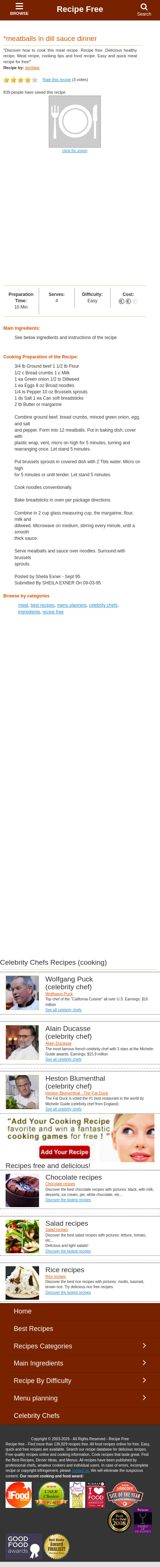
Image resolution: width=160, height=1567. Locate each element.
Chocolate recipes (60, 1184)
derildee (32, 67)
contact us (80, 1470)
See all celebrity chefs (63, 1010)
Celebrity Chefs (37, 1415)
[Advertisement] (80, 220)
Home (23, 1311)
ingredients (29, 612)
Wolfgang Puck (59, 994)
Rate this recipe (56, 79)
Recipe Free (80, 9)
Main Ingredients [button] (80, 1363)
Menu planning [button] (80, 1398)
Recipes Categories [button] (80, 1346)
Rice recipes (55, 1276)
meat (23, 605)
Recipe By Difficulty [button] (80, 1380)
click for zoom (74, 150)
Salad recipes (56, 1230)
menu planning (72, 605)
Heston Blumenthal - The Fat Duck (76, 1093)
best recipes (43, 605)
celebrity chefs (103, 605)
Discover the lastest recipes (68, 1200)
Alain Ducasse (58, 1043)
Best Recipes (33, 1328)
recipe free (53, 612)
